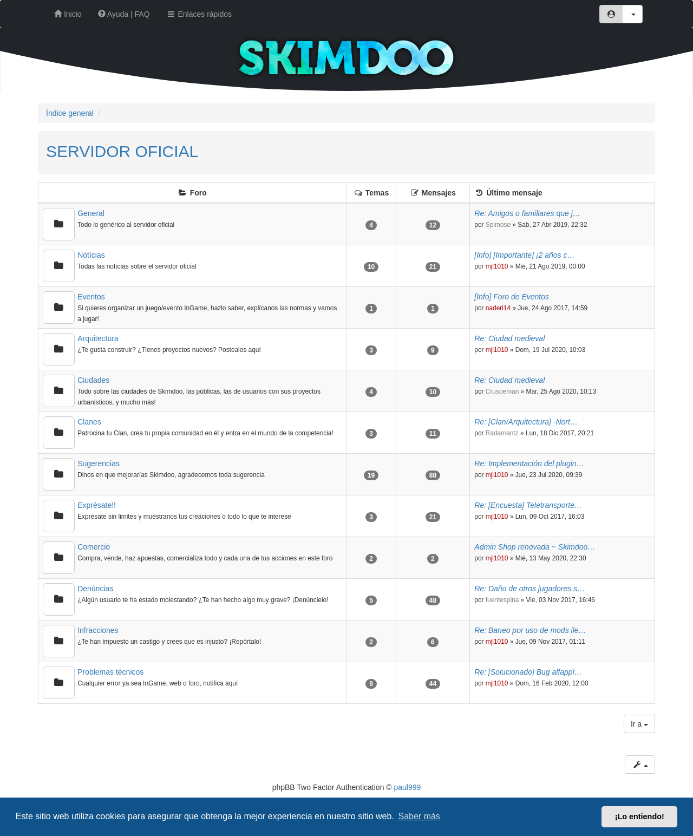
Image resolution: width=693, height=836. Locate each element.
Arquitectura (97, 338)
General (90, 213)
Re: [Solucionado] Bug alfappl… (527, 672)
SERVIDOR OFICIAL (122, 151)
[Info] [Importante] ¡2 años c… (524, 255)
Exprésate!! (96, 505)
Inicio (68, 14)
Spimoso (498, 224)
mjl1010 (497, 266)
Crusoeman (502, 391)
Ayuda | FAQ (124, 14)
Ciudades (93, 380)
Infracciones (97, 630)
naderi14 (498, 308)
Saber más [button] (419, 816)
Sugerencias (98, 463)
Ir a (639, 724)
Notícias (91, 255)
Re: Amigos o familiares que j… (527, 213)
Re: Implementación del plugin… (529, 463)
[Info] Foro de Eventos (511, 296)
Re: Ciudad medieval (509, 338)
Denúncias (95, 588)
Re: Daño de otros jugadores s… (529, 588)
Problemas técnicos (110, 672)
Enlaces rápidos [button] (199, 14)
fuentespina (502, 600)
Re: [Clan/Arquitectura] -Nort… (526, 421)
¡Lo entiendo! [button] (639, 816)
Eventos (91, 296)
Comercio (93, 547)
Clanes (89, 421)
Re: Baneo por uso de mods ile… (530, 630)
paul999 (407, 787)
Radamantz (502, 433)
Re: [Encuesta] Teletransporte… (528, 505)
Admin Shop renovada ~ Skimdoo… (534, 547)
